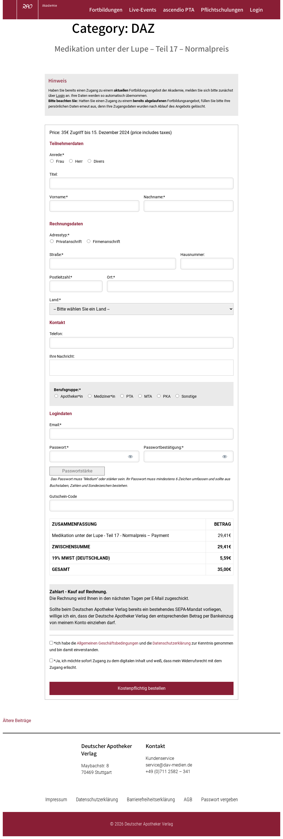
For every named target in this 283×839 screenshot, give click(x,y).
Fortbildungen (105, 9)
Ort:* (111, 277)
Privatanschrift (69, 241)
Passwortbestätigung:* (164, 447)
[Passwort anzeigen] (130, 456)
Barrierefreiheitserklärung (151, 799)
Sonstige (189, 396)
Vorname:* (58, 197)
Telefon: (56, 334)
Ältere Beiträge (17, 720)
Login (256, 9)
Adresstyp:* (59, 235)
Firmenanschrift (106, 241)
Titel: (53, 174)
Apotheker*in (72, 396)
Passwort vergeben (219, 799)
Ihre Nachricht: (62, 356)
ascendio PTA (178, 9)
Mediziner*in (104, 396)
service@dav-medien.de (169, 765)
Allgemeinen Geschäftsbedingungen (107, 643)
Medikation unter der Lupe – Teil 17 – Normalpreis (141, 48)
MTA (148, 396)
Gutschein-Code (63, 496)
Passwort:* (59, 447)
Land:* (55, 300)
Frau (60, 161)
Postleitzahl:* (60, 277)
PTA (129, 396)
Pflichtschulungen (222, 9)
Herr (79, 161)
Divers (99, 161)
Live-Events (142, 9)
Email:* (55, 425)
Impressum (56, 799)
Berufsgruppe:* (67, 390)
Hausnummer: (192, 254)
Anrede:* (56, 155)
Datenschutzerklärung (172, 643)
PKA (167, 396)
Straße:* (56, 254)
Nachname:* (154, 197)
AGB (188, 799)
